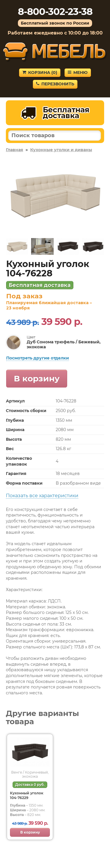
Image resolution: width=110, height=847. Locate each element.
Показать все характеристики (42, 495)
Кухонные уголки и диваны (61, 149)
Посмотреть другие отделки (37, 358)
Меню (78, 72)
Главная (14, 149)
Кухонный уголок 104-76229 (26, 795)
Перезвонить (55, 84)
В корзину (37, 378)
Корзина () (39, 72)
